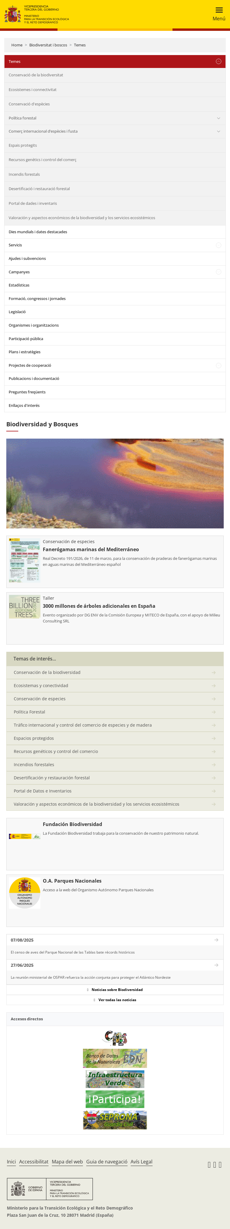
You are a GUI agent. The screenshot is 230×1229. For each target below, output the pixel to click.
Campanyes (19, 272)
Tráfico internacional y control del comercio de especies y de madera (83, 725)
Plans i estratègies (24, 351)
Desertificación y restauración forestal (52, 778)
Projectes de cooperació (30, 365)
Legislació (17, 311)
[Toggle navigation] (217, 14)
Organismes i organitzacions (34, 325)
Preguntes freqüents (27, 392)
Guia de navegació (107, 1161)
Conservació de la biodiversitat (36, 75)
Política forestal (22, 118)
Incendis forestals (24, 174)
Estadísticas (19, 285)
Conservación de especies (40, 698)
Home (16, 45)
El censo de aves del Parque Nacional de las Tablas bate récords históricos (73, 952)
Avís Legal (141, 1161)
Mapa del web (67, 1161)
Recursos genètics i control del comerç (42, 159)
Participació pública (26, 338)
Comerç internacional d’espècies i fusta (43, 131)
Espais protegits (23, 145)
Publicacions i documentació (34, 378)
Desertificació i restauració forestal (39, 188)
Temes (80, 45)
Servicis (15, 245)
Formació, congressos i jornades (37, 298)
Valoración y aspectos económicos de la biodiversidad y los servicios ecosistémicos (82, 217)
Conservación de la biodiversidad (47, 672)
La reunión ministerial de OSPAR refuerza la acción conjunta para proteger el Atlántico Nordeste (91, 977)
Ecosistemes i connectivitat (33, 89)
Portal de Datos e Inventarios (43, 791)
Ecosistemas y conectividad (41, 685)
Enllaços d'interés (24, 405)
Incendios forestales (34, 764)
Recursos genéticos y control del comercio (56, 751)
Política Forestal (29, 712)
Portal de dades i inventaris (33, 203)
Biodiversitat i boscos (48, 45)
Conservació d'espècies (29, 104)
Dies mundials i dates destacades (38, 231)
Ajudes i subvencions (27, 258)
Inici (11, 1161)
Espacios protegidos (34, 738)
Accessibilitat (34, 1161)
